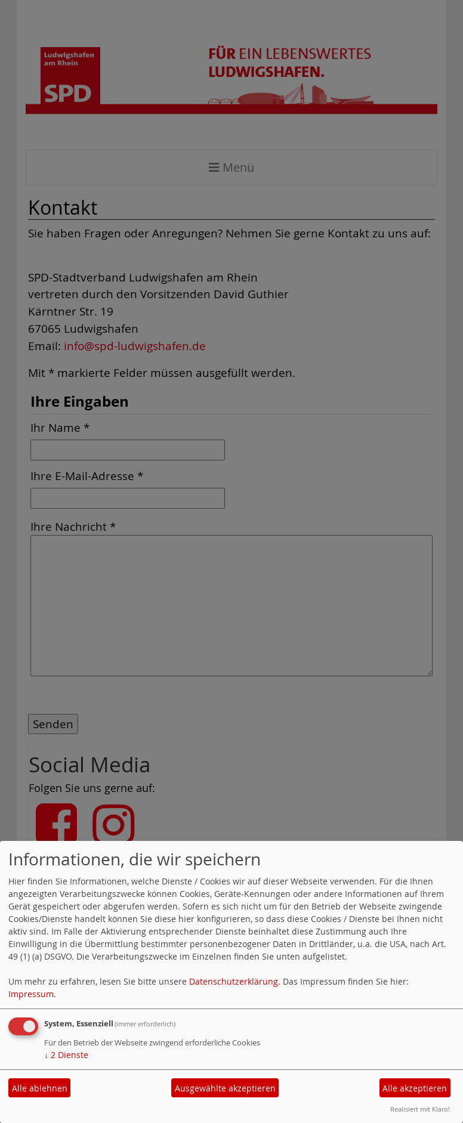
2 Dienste (66, 1054)
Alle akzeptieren (414, 1088)
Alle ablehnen (39, 1088)
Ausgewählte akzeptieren (225, 1088)
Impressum (31, 994)
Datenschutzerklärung (233, 981)
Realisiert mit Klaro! (420, 1109)
